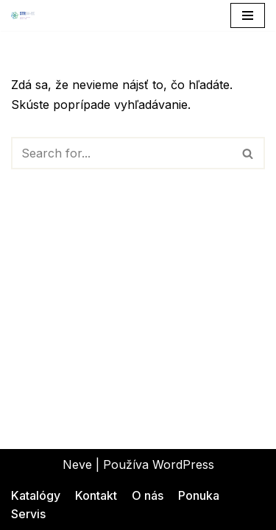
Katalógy (35, 495)
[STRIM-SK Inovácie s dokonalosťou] (23, 15)
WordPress (183, 464)
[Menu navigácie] (247, 15)
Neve (77, 464)
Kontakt (96, 495)
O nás (147, 495)
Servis (28, 513)
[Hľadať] (121, 153)
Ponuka (198, 495)
